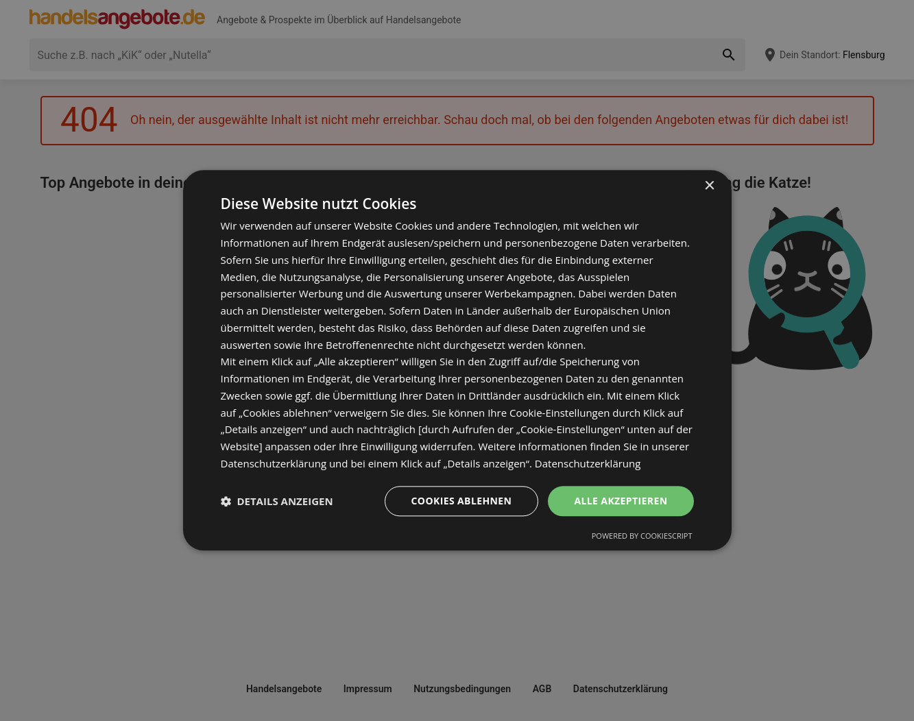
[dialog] (457, 360)
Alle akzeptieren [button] (620, 500)
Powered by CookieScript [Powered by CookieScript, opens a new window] (642, 536)
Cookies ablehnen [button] (461, 500)
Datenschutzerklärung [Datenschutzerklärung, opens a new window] (588, 463)
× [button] (709, 186)
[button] (277, 501)
